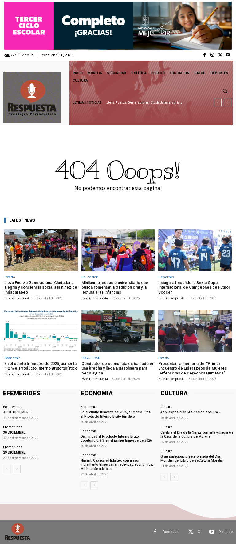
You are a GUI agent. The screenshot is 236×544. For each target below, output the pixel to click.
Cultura (166, 406)
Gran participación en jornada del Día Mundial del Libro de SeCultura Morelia (191, 458)
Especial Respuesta (17, 298)
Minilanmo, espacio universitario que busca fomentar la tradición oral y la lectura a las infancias (114, 287)
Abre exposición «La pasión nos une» (190, 412)
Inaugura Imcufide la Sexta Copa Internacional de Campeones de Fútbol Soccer (194, 287)
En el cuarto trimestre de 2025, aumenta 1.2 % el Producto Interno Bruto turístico (40, 366)
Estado (9, 276)
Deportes (166, 276)
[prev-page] (7, 469)
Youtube (226, 532)
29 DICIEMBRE (14, 452)
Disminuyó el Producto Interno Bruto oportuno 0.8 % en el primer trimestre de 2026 (116, 438)
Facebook (170, 532)
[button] (224, 90)
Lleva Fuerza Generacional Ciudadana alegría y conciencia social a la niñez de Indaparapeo (40, 287)
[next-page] (17, 469)
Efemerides (12, 406)
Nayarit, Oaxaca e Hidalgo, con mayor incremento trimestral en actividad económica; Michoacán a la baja (117, 464)
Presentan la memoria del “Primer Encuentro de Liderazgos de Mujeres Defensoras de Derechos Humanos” (192, 368)
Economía (12, 357)
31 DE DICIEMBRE (16, 412)
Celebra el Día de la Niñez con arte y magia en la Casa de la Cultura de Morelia (196, 434)
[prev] (218, 102)
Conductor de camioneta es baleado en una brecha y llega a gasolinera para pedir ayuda (117, 368)
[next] (227, 102)
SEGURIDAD (90, 357)
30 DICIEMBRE (14, 432)
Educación (89, 276)
